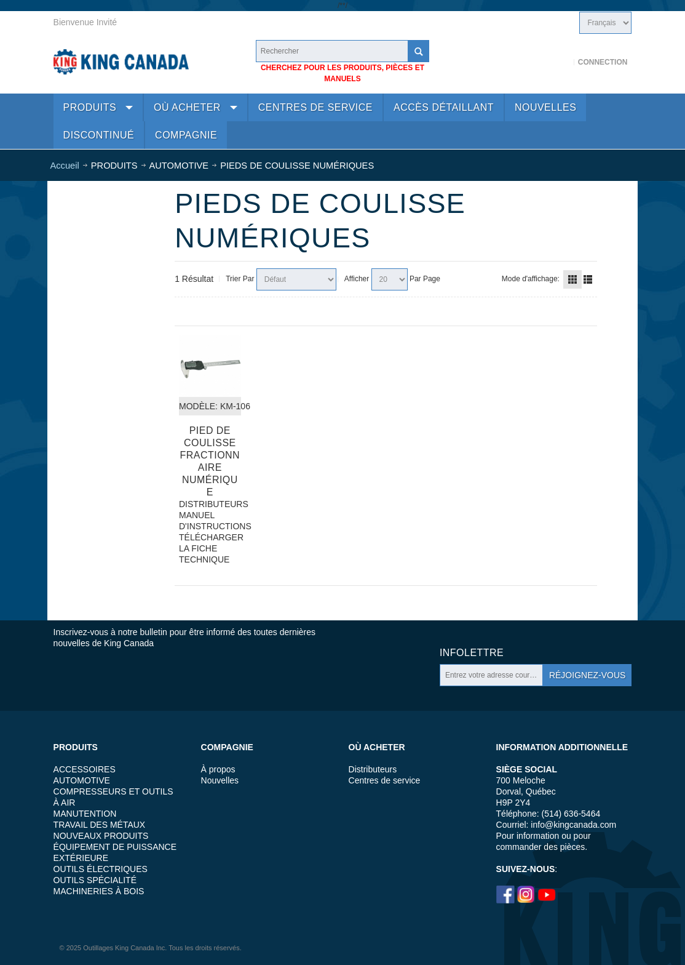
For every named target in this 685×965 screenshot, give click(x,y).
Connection (603, 62)
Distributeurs (373, 769)
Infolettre (472, 652)
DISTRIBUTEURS (210, 504)
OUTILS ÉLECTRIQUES (100, 869)
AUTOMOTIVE (81, 780)
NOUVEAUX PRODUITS (101, 836)
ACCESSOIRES (84, 769)
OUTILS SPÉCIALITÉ (95, 880)
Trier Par (240, 278)
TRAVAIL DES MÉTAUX (99, 825)
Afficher (356, 278)
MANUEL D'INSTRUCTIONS (210, 520)
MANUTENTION (85, 814)
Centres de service (385, 780)
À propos (218, 769)
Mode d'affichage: (531, 278)
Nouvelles (220, 780)
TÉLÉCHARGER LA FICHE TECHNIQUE (210, 548)
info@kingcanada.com (573, 825)
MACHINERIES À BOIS (99, 891)
